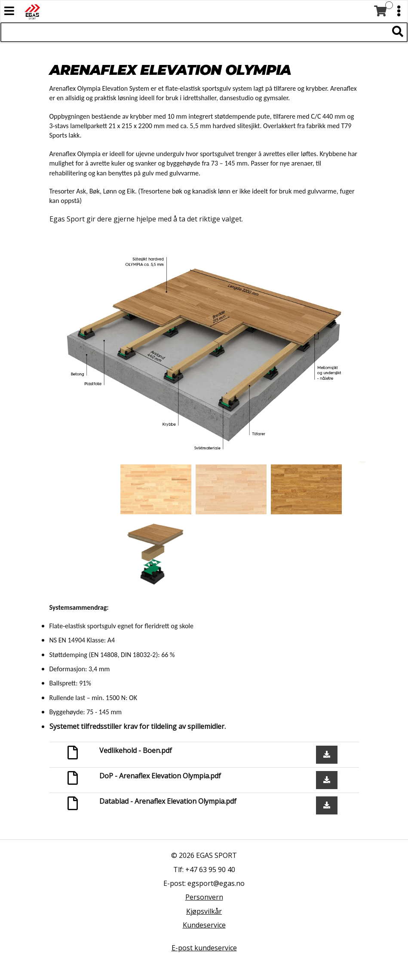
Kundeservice (204, 925)
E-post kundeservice (204, 947)
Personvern (204, 897)
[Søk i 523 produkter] (194, 32)
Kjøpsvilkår (204, 911)
